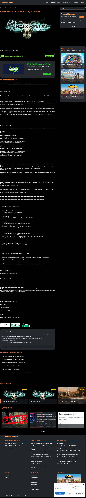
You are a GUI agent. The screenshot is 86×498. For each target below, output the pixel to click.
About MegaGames (9, 475)
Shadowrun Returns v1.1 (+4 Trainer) (10, 369)
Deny (70, 493)
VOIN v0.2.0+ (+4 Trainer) (36, 461)
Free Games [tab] (81, 50)
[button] (83, 484)
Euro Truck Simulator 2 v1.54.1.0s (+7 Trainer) (40, 459)
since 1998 (81, 16)
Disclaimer (7, 479)
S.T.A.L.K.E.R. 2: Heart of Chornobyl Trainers (14, 445)
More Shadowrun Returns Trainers (27, 371)
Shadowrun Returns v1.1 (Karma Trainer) (11, 366)
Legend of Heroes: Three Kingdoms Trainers (14, 443)
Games (6, 7)
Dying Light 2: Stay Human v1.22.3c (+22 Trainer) (41, 445)
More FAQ (43, 431)
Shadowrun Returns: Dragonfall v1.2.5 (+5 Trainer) (13, 356)
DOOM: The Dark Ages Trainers (11, 448)
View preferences (79, 493)
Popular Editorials (34, 486)
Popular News (34, 484)
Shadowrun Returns (14, 7)
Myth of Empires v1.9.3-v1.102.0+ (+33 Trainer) (41, 456)
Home (1, 7)
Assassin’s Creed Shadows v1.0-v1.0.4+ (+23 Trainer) (42, 443)
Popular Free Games (35, 489)
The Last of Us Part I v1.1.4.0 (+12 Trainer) (39, 454)
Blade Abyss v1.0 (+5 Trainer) (37, 463)
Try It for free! (49, 56)
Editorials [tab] (74, 50)
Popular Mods (34, 479)
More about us (72, 26)
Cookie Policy (69, 495)
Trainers (22, 7)
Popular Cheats (34, 482)
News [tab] (68, 50)
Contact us (7, 477)
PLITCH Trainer (60, 443)
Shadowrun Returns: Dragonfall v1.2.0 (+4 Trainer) (13, 362)
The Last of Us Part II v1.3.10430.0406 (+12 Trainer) (41, 451)
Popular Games (34, 475)
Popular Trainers (34, 477)
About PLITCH (47, 73)
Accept (60, 493)
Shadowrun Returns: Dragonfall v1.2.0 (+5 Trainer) (13, 359)
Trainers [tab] (63, 50)
